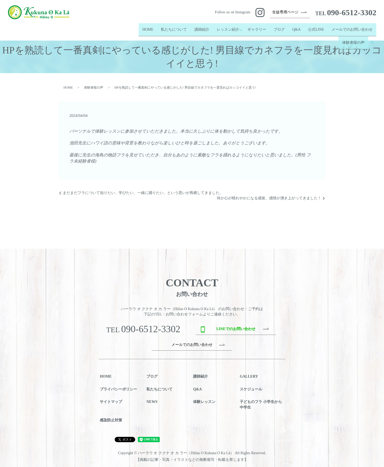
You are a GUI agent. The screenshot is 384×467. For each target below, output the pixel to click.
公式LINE (316, 27)
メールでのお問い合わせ (352, 27)
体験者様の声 (353, 36)
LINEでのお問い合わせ (235, 329)
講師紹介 (198, 27)
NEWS (151, 402)
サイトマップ (111, 402)
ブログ (279, 27)
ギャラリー (256, 27)
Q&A (296, 27)
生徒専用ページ (285, 12)
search (372, 36)
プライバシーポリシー (118, 389)
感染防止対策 (111, 420)
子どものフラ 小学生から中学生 (261, 404)
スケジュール (251, 389)
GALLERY (249, 376)
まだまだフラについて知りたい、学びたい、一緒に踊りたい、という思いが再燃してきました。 (143, 193)
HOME (144, 27)
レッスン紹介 (225, 27)
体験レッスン (204, 402)
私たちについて (171, 27)
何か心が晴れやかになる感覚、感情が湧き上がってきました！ (269, 198)
